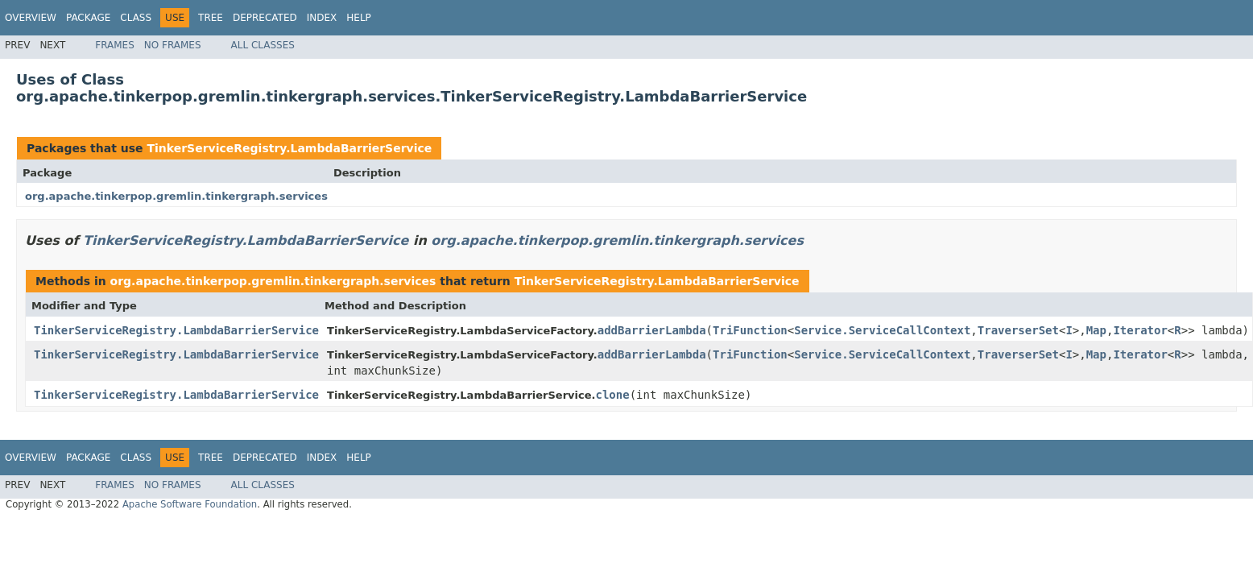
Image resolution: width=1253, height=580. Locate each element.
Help (358, 17)
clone (613, 394)
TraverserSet (1018, 330)
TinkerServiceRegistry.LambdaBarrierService (289, 148)
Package (88, 17)
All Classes (263, 45)
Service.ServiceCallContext (882, 330)
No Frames (172, 45)
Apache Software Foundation (189, 504)
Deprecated (265, 17)
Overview (30, 17)
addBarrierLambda (652, 330)
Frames (114, 45)
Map (1096, 330)
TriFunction (750, 330)
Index (322, 17)
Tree (210, 17)
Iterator (1140, 330)
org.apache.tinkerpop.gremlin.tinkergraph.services (176, 196)
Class (135, 17)
